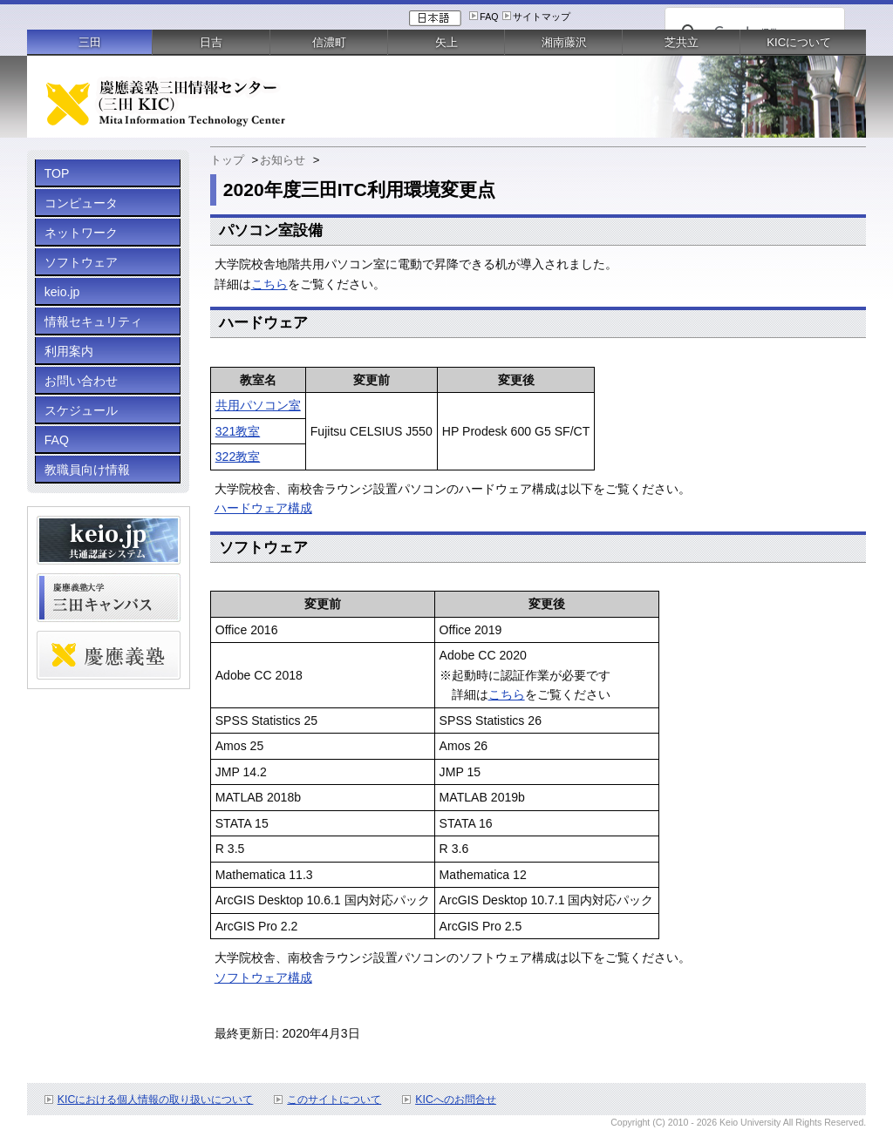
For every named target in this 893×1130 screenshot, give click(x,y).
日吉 (211, 42)
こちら (269, 284)
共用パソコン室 (258, 405)
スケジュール (81, 410)
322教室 (238, 457)
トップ (227, 159)
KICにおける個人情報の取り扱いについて (156, 1099)
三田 (89, 42)
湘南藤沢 (564, 42)
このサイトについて (334, 1099)
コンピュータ (81, 203)
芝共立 (682, 42)
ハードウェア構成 (263, 508)
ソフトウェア (81, 262)
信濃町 (329, 42)
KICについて (799, 42)
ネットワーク (81, 233)
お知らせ (282, 159)
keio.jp (62, 292)
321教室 (238, 431)
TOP (57, 173)
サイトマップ (541, 16)
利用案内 (68, 351)
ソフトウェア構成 (263, 978)
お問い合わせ (81, 381)
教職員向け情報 (87, 470)
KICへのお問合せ (455, 1099)
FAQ (489, 16)
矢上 (446, 42)
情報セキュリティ (93, 321)
